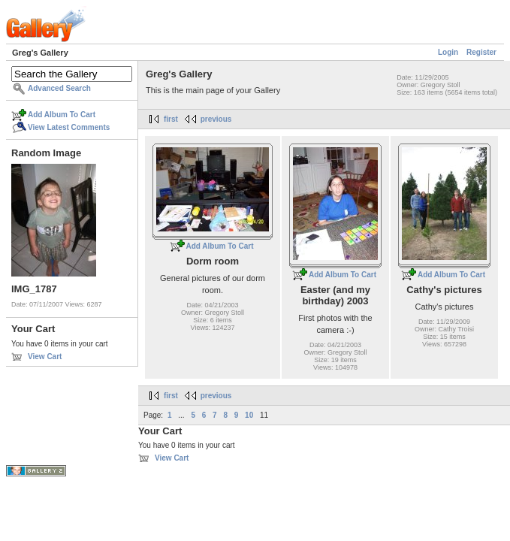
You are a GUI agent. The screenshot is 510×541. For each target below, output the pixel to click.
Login (448, 52)
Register (481, 52)
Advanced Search (59, 88)
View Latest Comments (69, 127)
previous (216, 119)
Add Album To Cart (61, 114)
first (171, 119)
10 (249, 415)
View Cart (45, 356)
